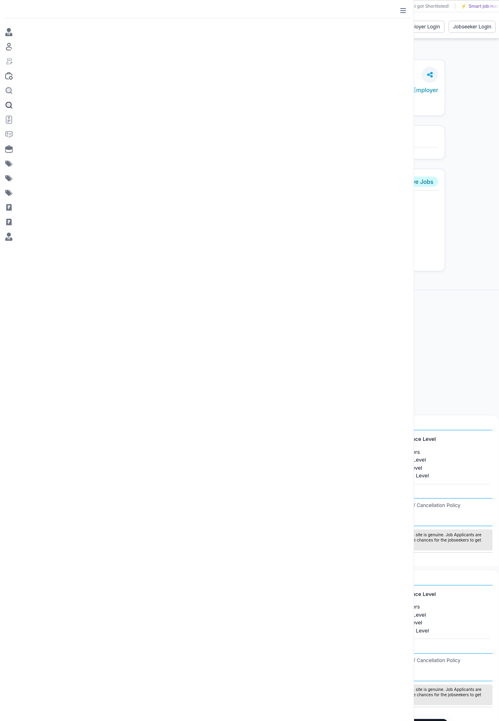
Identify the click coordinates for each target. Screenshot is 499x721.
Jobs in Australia (168, 475)
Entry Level (412, 459)
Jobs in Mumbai (56, 452)
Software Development (296, 467)
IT (270, 459)
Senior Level (413, 475)
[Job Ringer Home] (55, 27)
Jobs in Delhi (52, 475)
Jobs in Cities (47, 439)
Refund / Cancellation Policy (428, 505)
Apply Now (166, 250)
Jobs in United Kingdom (177, 467)
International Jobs (164, 439)
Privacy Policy (372, 505)
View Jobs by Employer (406, 89)
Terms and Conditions (323, 505)
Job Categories (282, 439)
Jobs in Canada (166, 459)
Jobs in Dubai (164, 452)
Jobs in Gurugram (58, 467)
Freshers (409, 452)
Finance (278, 475)
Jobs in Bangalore (58, 459)
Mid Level (410, 467)
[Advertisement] (260, 354)
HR (272, 452)
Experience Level (414, 439)
